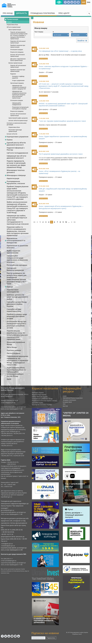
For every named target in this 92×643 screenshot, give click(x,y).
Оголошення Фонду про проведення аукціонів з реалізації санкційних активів (16, 324)
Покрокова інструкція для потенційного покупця (20, 108)
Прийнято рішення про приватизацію (17, 46)
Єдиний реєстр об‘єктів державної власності (15, 144)
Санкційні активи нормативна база (14, 310)
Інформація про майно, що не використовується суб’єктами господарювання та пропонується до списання (18, 219)
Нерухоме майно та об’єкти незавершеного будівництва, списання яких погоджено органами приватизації (17, 231)
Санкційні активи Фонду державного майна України (17, 304)
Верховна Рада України (39, 394)
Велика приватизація (15, 63)
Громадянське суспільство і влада (42, 399)
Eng (88, 2)
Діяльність (21, 13)
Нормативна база (12, 24)
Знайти (82, 40)
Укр (83, 2)
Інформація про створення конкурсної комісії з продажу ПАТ (19, 87)
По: (72, 32)
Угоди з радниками (18, 80)
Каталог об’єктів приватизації (18, 120)
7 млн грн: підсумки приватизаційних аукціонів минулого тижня (62, 121)
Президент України (38, 392)
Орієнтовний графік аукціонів (18, 118)
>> (75, 222)
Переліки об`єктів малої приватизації (18, 42)
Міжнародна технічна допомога (16, 171)
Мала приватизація (15, 29)
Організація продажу (17, 83)
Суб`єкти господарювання (17, 153)
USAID (64, 396)
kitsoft (80, 634)
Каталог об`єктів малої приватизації (17, 55)
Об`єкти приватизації (13, 27)
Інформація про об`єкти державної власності (16, 157)
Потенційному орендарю (17, 265)
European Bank (67, 402)
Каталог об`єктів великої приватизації (18, 114)
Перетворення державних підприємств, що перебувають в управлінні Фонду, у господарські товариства (17, 360)
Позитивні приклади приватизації (15, 130)
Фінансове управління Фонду (16, 343)
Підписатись (51, 638)
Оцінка (8, 140)
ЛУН (64, 404)
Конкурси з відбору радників (18, 77)
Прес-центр (63, 13)
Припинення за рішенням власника (17, 246)
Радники (13, 74)
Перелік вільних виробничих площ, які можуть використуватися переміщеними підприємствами (17, 335)
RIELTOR (65, 406)
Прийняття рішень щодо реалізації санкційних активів (17, 316)
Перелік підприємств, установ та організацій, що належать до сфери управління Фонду (16, 164)
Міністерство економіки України (42, 405)
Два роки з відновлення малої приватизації (18, 59)
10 (66, 222)
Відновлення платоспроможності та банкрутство (15, 240)
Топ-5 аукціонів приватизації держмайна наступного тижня (61, 154)
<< (34, 222)
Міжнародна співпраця (15, 175)
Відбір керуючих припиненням (13, 252)
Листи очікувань (13, 353)
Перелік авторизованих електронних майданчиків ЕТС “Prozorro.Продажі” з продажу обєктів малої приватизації (18, 35)
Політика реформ (14, 350)
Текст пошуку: (38, 32)
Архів (9, 379)
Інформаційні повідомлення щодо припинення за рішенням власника (17, 259)
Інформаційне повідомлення (16, 103)
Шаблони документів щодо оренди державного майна (17, 297)
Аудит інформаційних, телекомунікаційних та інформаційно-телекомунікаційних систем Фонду (16, 372)
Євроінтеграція (13, 178)
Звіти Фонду (12, 347)
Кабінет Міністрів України (40, 397)
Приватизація (11, 19)
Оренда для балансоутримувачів (15, 269)
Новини (9, 22)
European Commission (69, 400)
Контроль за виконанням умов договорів (16, 123)
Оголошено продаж (16, 49)
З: (53, 32)
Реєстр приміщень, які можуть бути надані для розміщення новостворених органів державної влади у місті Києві (16, 278)
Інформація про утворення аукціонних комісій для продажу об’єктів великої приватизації (19, 94)
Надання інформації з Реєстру (15, 149)
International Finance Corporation (73, 398)
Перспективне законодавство (13, 291)
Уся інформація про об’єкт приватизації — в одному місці (60, 51)
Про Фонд (8, 13)
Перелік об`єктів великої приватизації (18, 66)
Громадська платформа (42, 13)
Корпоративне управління (16, 137)
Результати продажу (16, 52)
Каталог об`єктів (12, 134)
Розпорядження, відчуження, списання (15, 182)
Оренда (9, 287)
